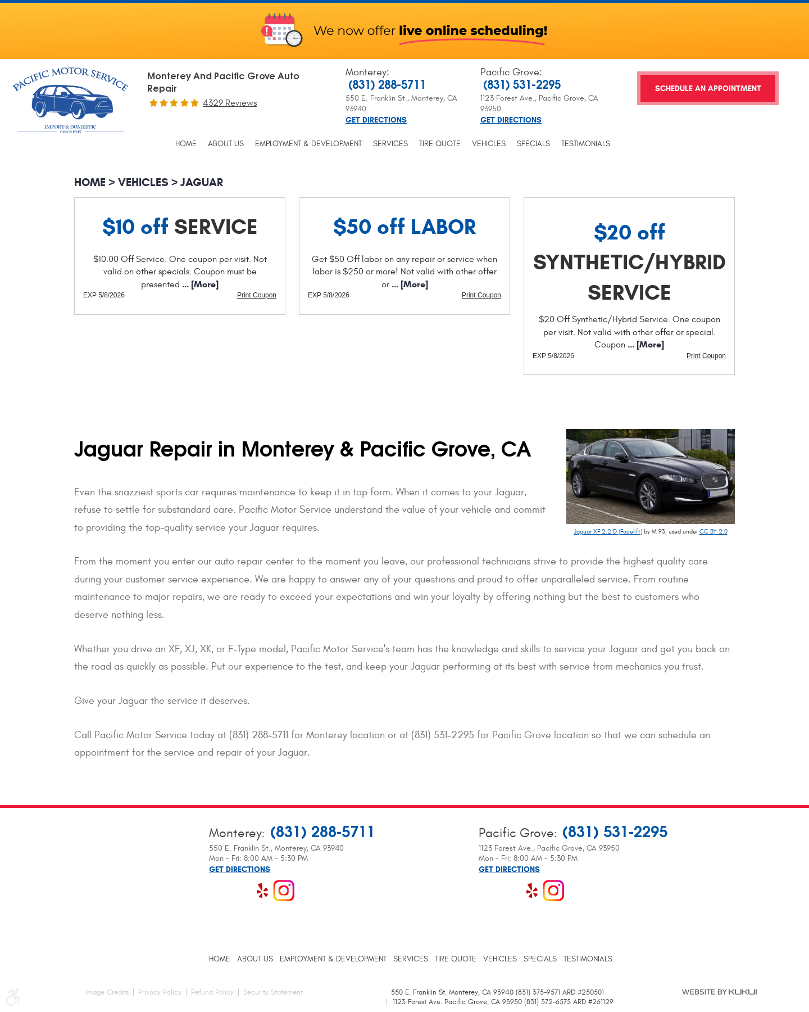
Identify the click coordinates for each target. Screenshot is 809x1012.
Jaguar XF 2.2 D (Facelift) (608, 531)
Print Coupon (256, 295)
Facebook (219, 890)
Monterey (366, 72)
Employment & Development (308, 143)
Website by (719, 991)
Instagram (283, 890)
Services (390, 143)
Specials (533, 143)
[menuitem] (186, 144)
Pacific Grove (509, 72)
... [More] (199, 284)
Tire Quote (440, 143)
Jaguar (201, 182)
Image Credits (107, 992)
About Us (226, 143)
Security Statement (273, 992)
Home (186, 143)
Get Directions (376, 120)
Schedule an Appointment (708, 88)
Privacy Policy (159, 992)
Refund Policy (212, 992)
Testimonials (585, 143)
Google (241, 890)
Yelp (262, 890)
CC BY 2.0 (713, 531)
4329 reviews (230, 102)
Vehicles (489, 143)
